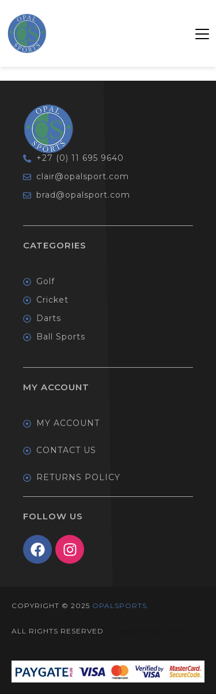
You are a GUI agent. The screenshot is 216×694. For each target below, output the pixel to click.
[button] (202, 33)
